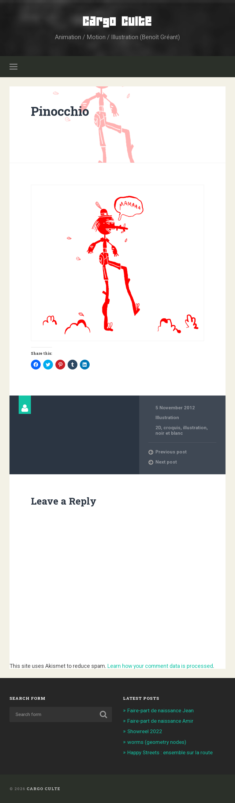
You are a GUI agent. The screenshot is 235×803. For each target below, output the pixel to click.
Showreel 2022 (144, 731)
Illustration (167, 417)
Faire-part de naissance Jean (160, 710)
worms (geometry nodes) (156, 742)
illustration (195, 427)
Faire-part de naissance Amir (160, 721)
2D (158, 427)
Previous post (171, 452)
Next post (166, 461)
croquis (172, 427)
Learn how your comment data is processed (160, 665)
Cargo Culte (117, 21)
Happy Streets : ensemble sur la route (170, 752)
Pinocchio (60, 111)
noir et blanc (169, 433)
